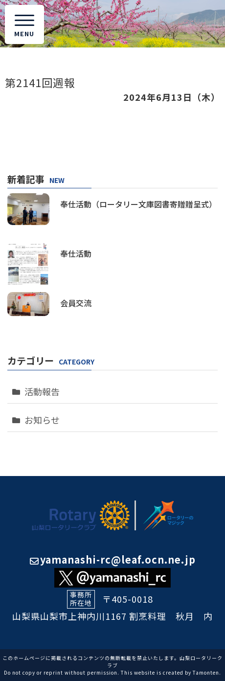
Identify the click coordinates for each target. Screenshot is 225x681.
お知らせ (42, 419)
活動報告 (42, 391)
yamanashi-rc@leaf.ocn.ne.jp (113, 559)
